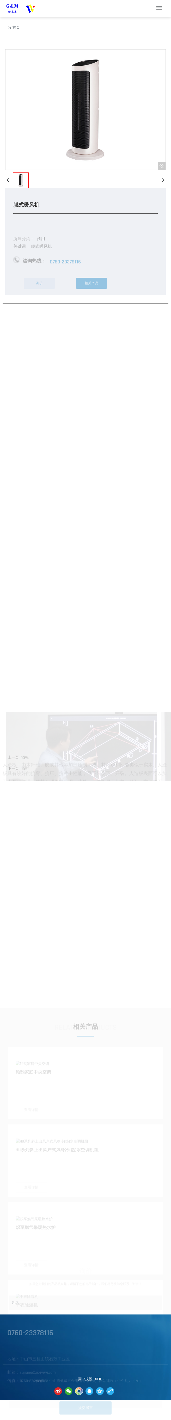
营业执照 (85, 1379)
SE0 (98, 1379)
